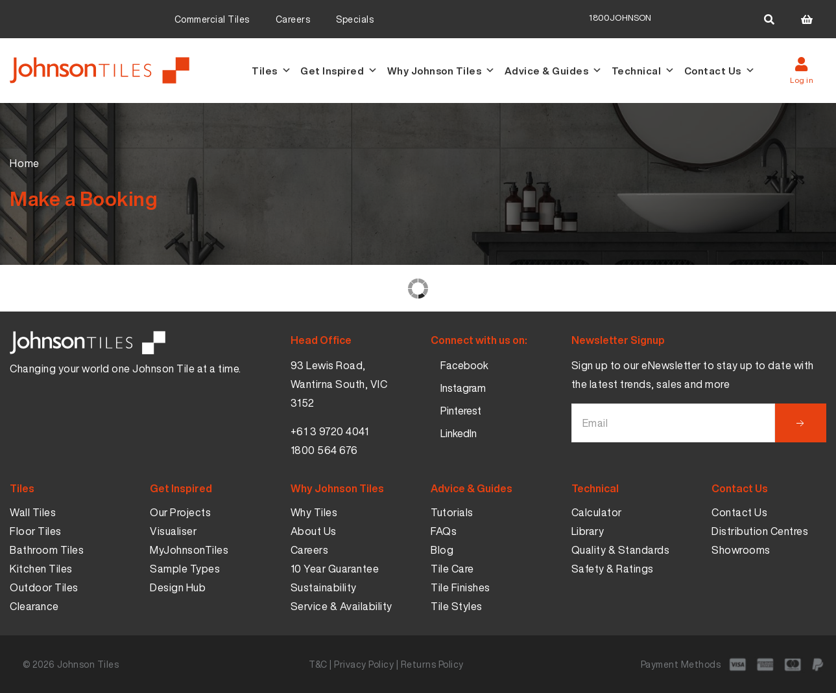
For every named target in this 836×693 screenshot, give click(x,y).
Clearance (34, 606)
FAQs (444, 531)
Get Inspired (339, 70)
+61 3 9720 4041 (330, 431)
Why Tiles (314, 512)
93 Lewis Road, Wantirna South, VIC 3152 (339, 384)
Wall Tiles (33, 512)
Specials (355, 19)
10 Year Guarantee (335, 568)
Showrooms (740, 550)
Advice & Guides (554, 70)
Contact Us (720, 70)
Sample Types (185, 568)
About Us (314, 531)
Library (587, 531)
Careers (293, 19)
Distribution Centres (759, 531)
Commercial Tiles (212, 19)
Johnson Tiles (88, 664)
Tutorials (452, 512)
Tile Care (452, 568)
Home (25, 163)
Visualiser (173, 531)
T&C (318, 664)
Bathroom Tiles (47, 550)
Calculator (596, 512)
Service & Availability (341, 606)
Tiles (271, 70)
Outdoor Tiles (44, 587)
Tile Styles (457, 606)
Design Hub (178, 587)
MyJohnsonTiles (189, 550)
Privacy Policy (364, 664)
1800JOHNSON (620, 18)
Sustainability (324, 587)
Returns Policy (432, 664)
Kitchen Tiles (41, 568)
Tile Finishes (460, 587)
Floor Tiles (36, 531)
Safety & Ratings (612, 568)
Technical (643, 70)
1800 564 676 (324, 450)
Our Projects (180, 512)
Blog (442, 550)
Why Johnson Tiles (441, 70)
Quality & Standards (620, 550)
